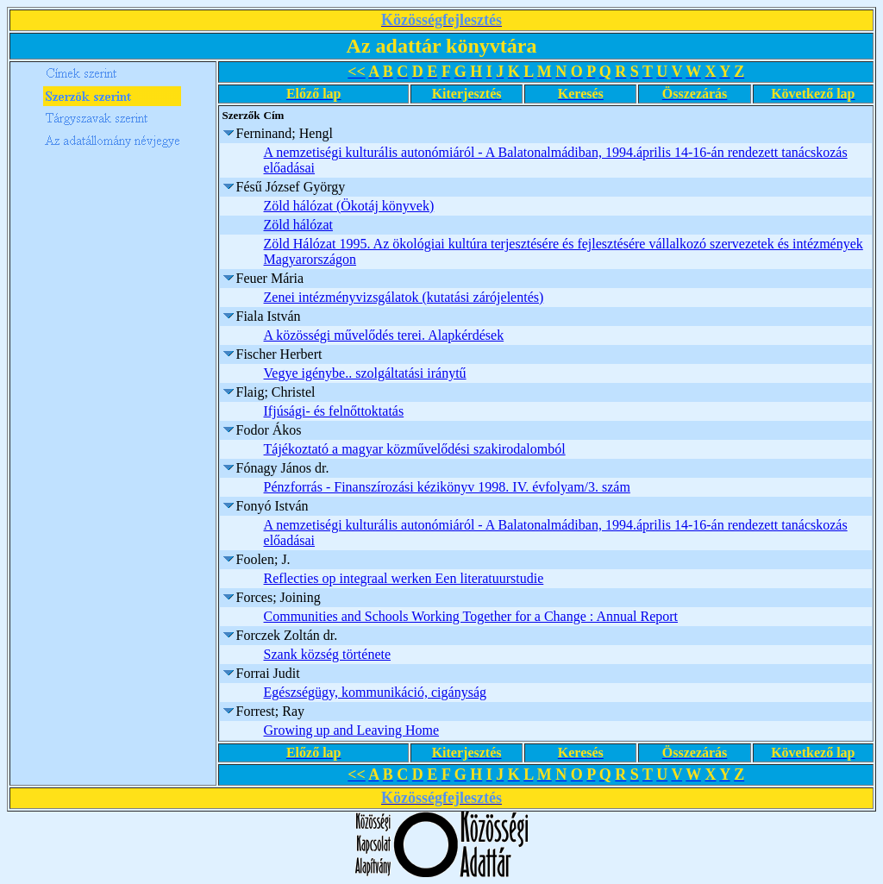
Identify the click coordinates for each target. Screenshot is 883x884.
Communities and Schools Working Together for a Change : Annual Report (471, 616)
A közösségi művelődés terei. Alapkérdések (384, 335)
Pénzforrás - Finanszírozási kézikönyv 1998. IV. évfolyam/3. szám (447, 487)
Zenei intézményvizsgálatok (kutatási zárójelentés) (404, 297)
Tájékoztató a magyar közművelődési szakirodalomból (415, 449)
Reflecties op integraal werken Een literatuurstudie (404, 578)
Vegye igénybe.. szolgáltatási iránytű (365, 373)
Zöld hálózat (298, 224)
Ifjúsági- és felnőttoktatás (334, 411)
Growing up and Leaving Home (352, 730)
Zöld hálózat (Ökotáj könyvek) (349, 205)
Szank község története (327, 654)
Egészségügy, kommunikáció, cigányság (375, 692)
